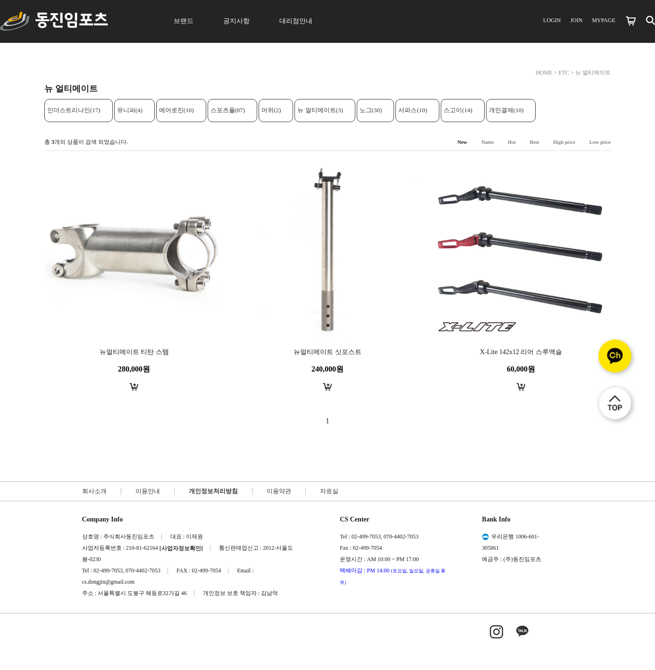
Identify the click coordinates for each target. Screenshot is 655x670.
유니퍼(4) (130, 110)
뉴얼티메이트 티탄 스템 (134, 352)
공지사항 (236, 21)
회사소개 (94, 491)
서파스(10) (412, 110)
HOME (544, 72)
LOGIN (552, 20)
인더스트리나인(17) (74, 110)
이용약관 (279, 491)
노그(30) (371, 110)
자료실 (329, 491)
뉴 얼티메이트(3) (320, 110)
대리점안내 (295, 21)
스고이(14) (458, 110)
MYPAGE (603, 20)
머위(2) (271, 110)
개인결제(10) (506, 110)
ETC (564, 72)
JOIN (576, 20)
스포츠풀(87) (227, 110)
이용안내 (147, 491)
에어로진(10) (176, 110)
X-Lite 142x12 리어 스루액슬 (521, 352)
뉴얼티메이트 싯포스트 (327, 352)
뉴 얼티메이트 (593, 72)
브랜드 (183, 21)
